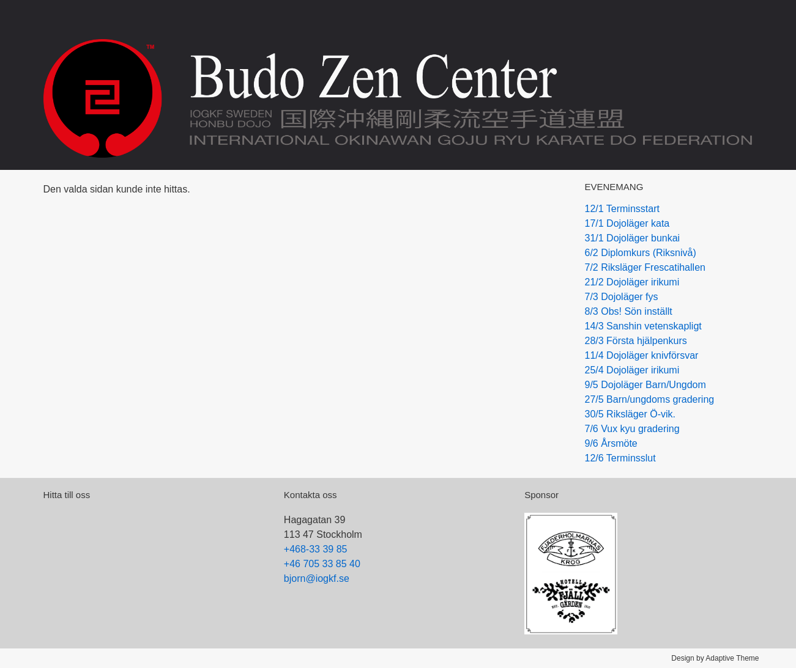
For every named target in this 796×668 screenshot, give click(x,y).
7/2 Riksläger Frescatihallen (645, 267)
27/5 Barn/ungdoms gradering (650, 399)
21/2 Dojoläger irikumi (632, 282)
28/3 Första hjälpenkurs (636, 341)
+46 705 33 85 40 (322, 564)
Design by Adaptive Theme (715, 658)
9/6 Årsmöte (611, 443)
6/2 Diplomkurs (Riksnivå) (640, 253)
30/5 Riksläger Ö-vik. (630, 414)
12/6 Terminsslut (620, 458)
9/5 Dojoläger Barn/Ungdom (645, 385)
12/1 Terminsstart (622, 209)
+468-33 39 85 (316, 549)
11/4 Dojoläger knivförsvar (642, 355)
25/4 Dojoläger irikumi (632, 370)
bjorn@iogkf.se (316, 578)
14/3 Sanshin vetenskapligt (643, 326)
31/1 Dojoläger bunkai (632, 238)
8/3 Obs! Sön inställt (628, 311)
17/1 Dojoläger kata (627, 223)
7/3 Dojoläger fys (621, 297)
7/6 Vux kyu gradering (632, 429)
